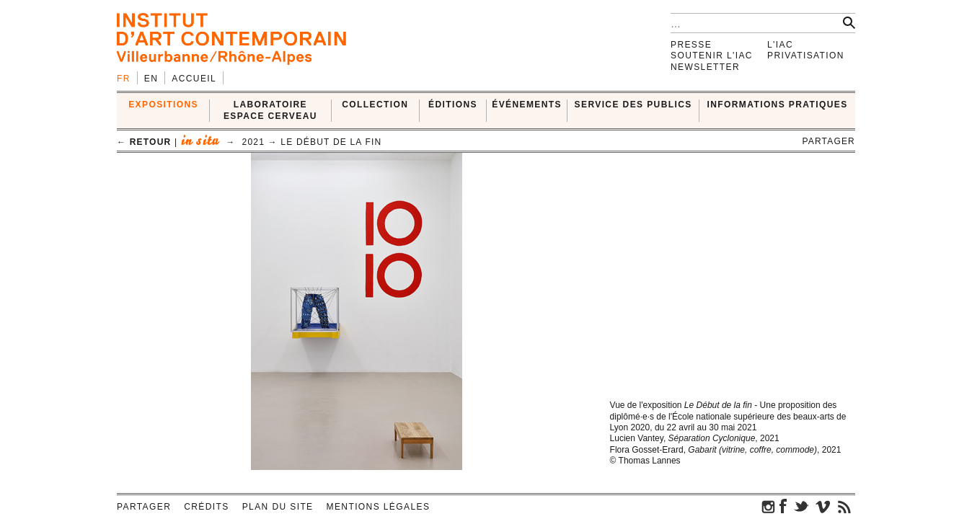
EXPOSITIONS (163, 104)
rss (844, 506)
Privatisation (805, 55)
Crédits (206, 507)
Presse (691, 45)
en (151, 79)
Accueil (194, 79)
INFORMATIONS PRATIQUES (777, 104)
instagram (768, 506)
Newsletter (705, 67)
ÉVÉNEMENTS (527, 104)
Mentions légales (378, 507)
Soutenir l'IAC (712, 55)
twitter (801, 506)
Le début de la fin (330, 142)
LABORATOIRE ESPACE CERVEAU (270, 109)
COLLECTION (375, 104)
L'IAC (780, 45)
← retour (144, 142)
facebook (783, 506)
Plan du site (278, 507)
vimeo (823, 506)
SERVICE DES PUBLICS (633, 104)
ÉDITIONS (452, 104)
